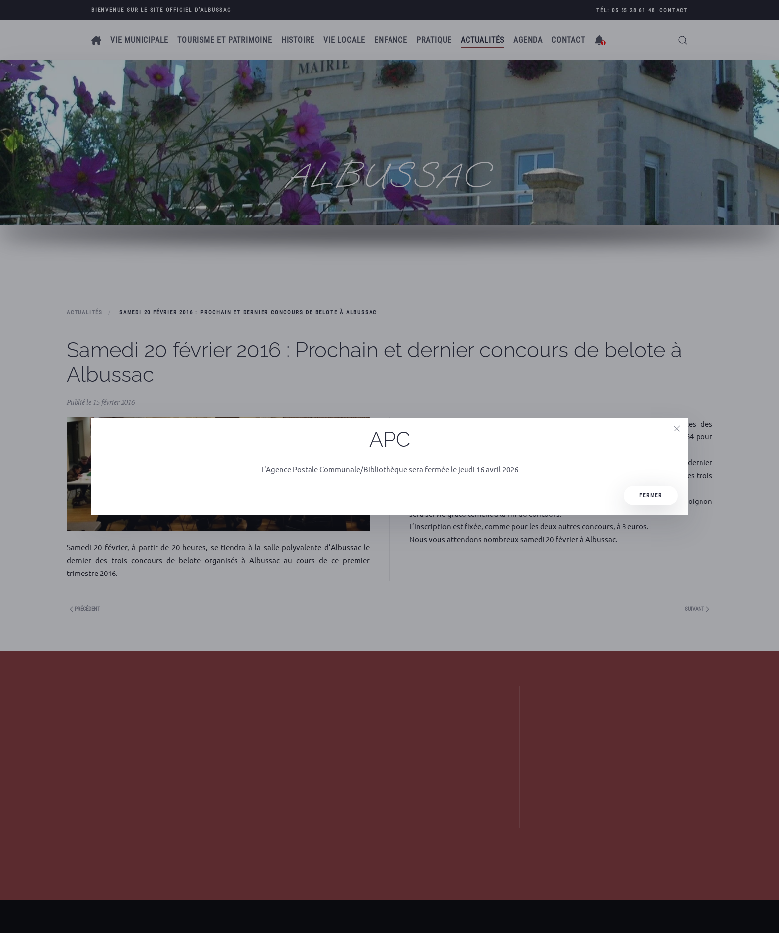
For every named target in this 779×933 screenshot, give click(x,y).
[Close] (677, 428)
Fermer (650, 495)
